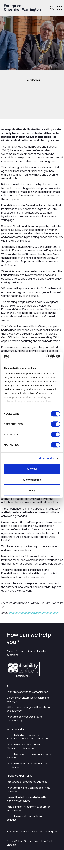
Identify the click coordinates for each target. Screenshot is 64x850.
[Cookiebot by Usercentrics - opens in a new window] (46, 356)
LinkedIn (11, 844)
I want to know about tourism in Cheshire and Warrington (25, 746)
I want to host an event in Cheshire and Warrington (27, 765)
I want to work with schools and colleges (25, 817)
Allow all (32, 468)
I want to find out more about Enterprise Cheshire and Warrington (27, 736)
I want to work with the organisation (27, 692)
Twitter (46, 841)
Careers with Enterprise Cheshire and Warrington (28, 699)
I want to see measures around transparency (25, 718)
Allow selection (32, 479)
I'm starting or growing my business (27, 781)
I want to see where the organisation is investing (29, 755)
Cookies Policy (32, 841)
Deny (32, 490)
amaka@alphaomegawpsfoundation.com (33, 613)
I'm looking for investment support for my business (28, 808)
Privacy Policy (14, 841)
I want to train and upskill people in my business (28, 789)
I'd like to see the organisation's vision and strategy (28, 708)
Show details (46, 458)
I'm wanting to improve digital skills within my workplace (26, 798)
